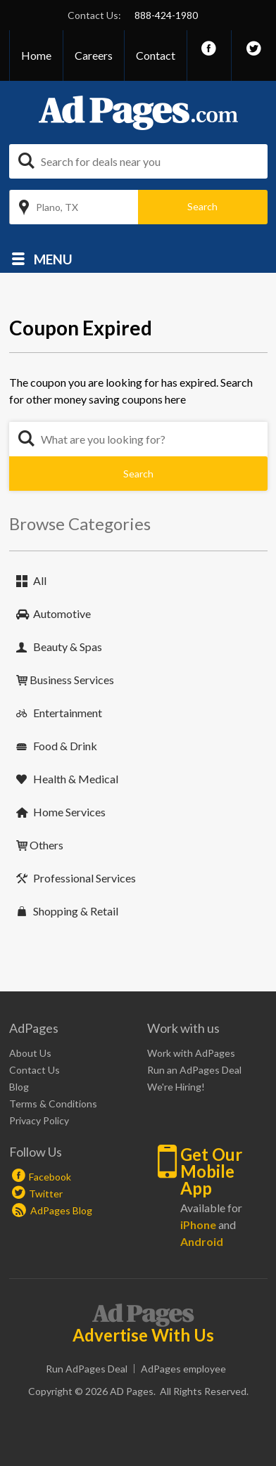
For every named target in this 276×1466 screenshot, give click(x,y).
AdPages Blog (52, 1210)
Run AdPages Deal (86, 1369)
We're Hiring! (176, 1087)
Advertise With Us (143, 1335)
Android (201, 1241)
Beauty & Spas (67, 646)
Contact (155, 55)
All (39, 580)
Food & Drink (65, 745)
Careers (94, 55)
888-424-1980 (166, 15)
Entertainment (67, 712)
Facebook (50, 1177)
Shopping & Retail (75, 911)
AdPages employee (183, 1369)
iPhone (198, 1224)
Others (46, 844)
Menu (53, 258)
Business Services (72, 679)
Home (36, 55)
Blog (19, 1087)
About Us (30, 1053)
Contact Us (34, 1070)
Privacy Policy (39, 1120)
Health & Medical (75, 778)
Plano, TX (57, 207)
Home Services (69, 811)
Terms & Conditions (53, 1104)
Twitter (46, 1194)
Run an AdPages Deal (194, 1070)
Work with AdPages (191, 1053)
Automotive (62, 613)
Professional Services (84, 878)
